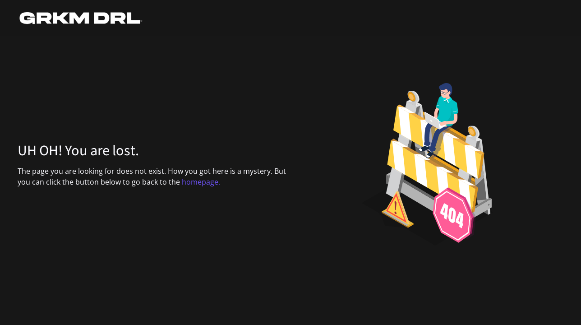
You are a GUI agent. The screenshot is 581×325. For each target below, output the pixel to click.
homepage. (201, 182)
